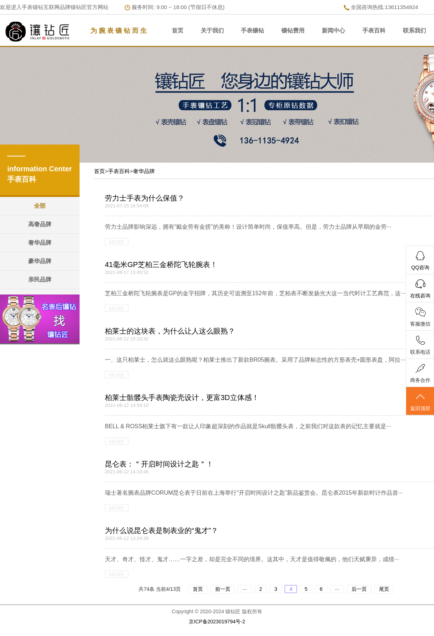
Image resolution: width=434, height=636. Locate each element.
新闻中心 (333, 30)
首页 (177, 30)
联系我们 (414, 30)
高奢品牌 (39, 224)
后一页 (359, 589)
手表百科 (374, 30)
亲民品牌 (39, 279)
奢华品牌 (39, 243)
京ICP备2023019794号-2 (217, 621)
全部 (40, 206)
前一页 (222, 589)
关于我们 (212, 30)
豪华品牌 (39, 261)
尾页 (384, 589)
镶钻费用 (293, 30)
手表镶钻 (252, 30)
